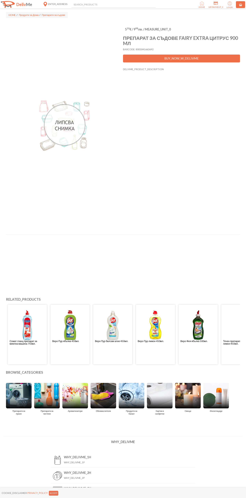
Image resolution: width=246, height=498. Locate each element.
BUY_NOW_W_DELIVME (181, 58)
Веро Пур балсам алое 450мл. (111, 341)
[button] (27, 342)
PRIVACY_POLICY (37, 493)
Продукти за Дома (29, 15)
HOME (12, 15)
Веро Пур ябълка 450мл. (65, 341)
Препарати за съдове (53, 15)
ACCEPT (53, 493)
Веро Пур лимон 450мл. (151, 341)
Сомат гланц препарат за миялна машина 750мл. (23, 342)
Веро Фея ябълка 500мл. (194, 341)
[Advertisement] (108, 262)
